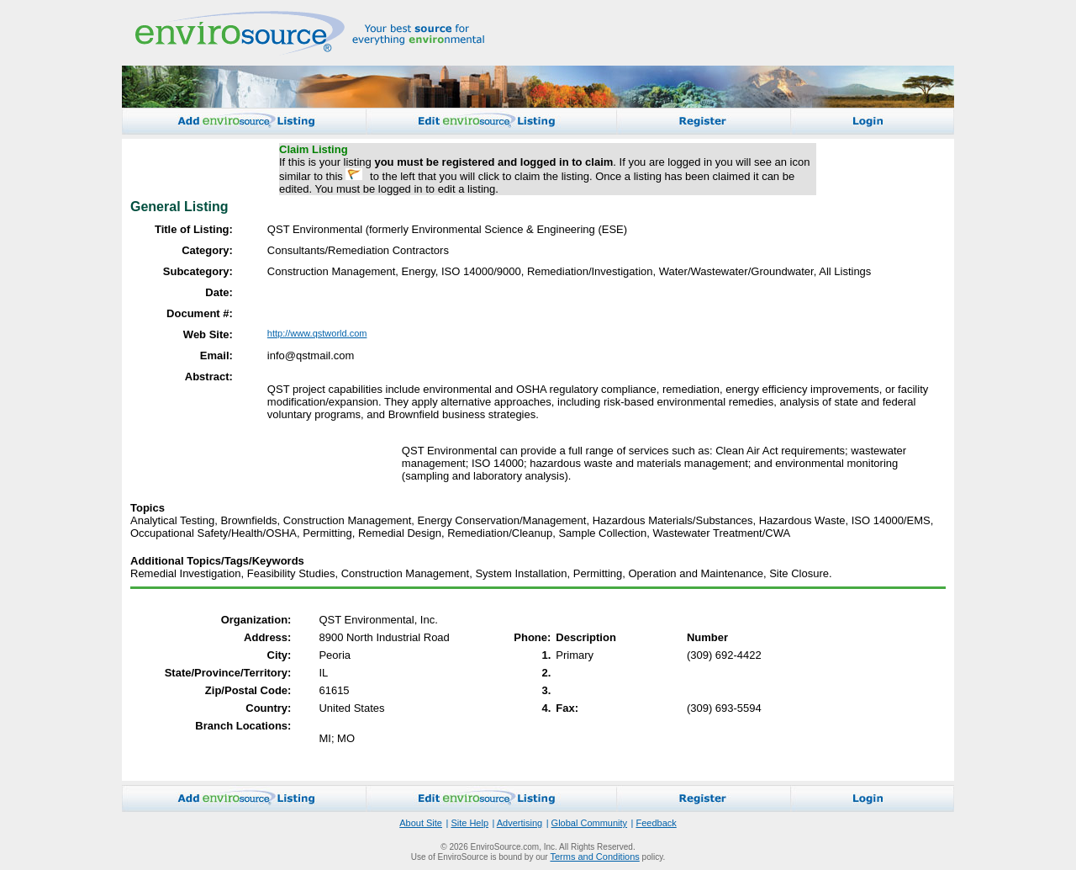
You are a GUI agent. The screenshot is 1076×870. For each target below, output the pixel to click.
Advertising (519, 823)
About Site (420, 823)
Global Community (589, 823)
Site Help (469, 823)
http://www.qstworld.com (317, 333)
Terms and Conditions (594, 856)
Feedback (656, 823)
